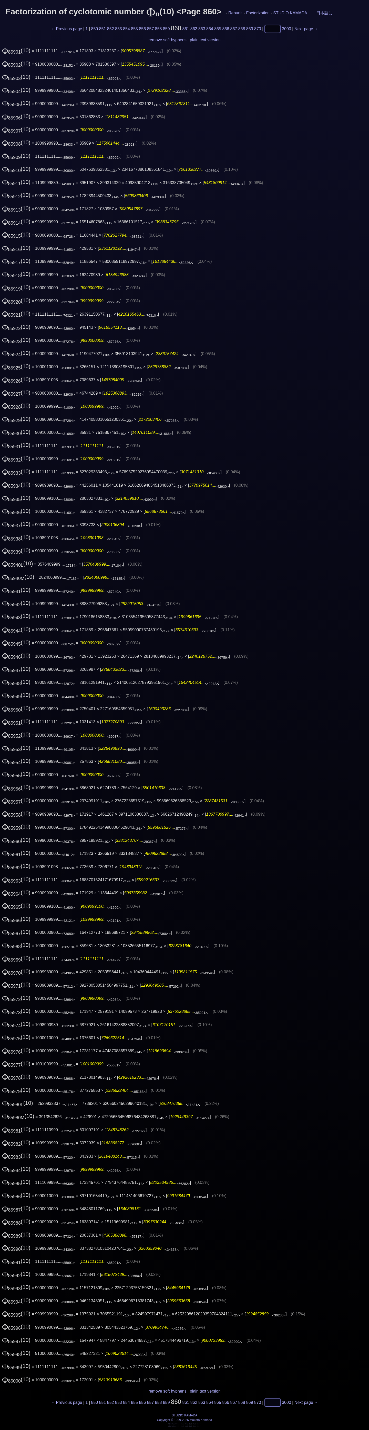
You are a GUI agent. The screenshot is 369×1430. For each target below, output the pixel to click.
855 (134, 29)
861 (185, 29)
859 (166, 29)
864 (209, 29)
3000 (286, 29)
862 (193, 29)
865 (217, 29)
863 (201, 29)
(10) (16, 50)
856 (142, 29)
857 (150, 29)
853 (118, 29)
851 (102, 29)
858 (158, 29)
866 (225, 29)
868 (241, 29)
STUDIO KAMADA (290, 13)
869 (249, 29)
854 (126, 29)
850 (94, 29)
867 (233, 29)
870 (257, 29)
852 (110, 29)
